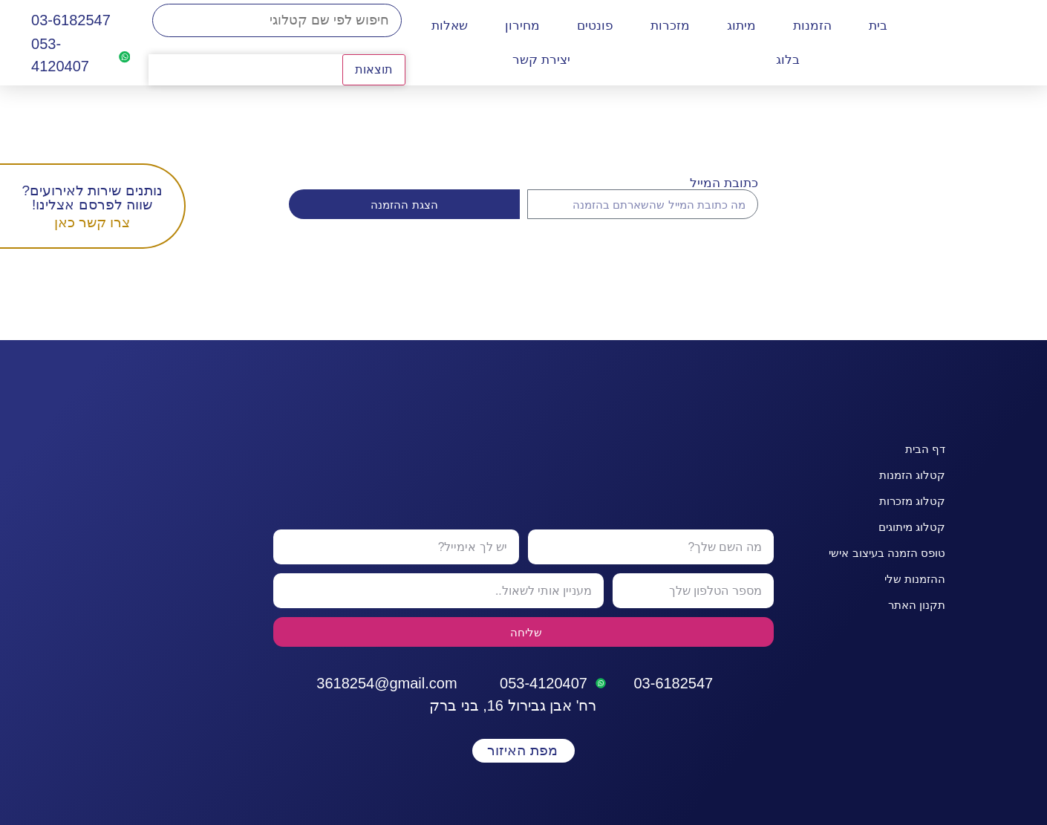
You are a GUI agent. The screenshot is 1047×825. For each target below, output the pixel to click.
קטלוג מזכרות (912, 501)
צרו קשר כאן (92, 222)
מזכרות (670, 26)
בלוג (788, 60)
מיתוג (741, 26)
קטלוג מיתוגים (911, 527)
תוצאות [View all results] (374, 69)
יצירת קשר (541, 60)
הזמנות (812, 26)
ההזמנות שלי (914, 579)
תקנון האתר (916, 605)
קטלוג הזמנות (912, 475)
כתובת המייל (724, 183)
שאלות (449, 26)
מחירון (522, 26)
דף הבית (925, 449)
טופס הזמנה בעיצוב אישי (887, 553)
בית (878, 26)
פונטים (595, 26)
